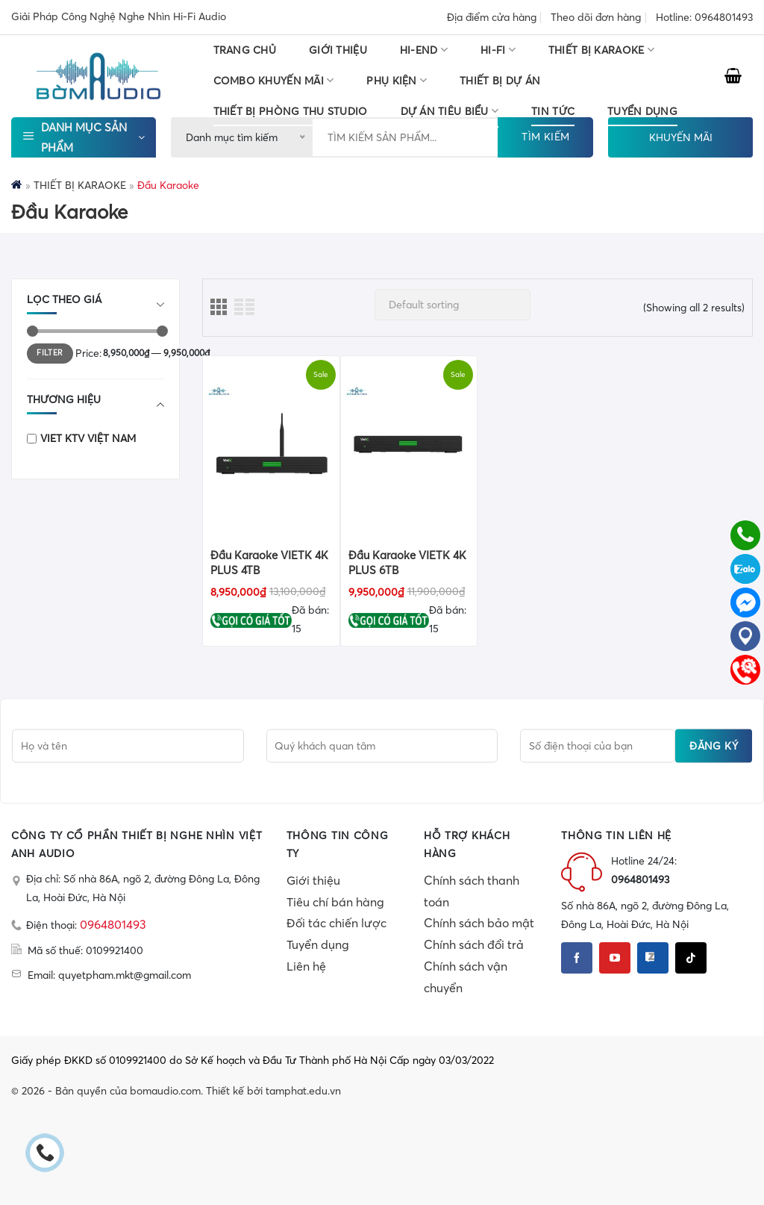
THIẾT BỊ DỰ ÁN (500, 80)
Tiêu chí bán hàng (335, 901)
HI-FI (498, 50)
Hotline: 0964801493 (704, 17)
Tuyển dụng (317, 944)
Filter (50, 353)
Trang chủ (245, 50)
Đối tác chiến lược (336, 922)
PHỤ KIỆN (396, 80)
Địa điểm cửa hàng (491, 17)
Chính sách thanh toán (471, 891)
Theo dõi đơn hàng (596, 17)
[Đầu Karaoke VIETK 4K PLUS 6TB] (409, 445)
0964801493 (113, 924)
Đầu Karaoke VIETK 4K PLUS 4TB (269, 562)
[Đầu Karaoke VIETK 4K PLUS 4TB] (271, 445)
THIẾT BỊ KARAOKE (601, 50)
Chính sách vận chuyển (465, 977)
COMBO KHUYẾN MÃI (273, 80)
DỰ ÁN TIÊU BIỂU (450, 111)
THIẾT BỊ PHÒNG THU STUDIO (290, 111)
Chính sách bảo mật (479, 922)
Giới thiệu (338, 50)
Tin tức (552, 111)
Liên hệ (306, 966)
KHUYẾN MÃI (681, 137)
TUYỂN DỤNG (642, 111)
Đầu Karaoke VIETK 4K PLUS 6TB (407, 562)
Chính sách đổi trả (474, 944)
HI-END (424, 50)
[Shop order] (452, 304)
